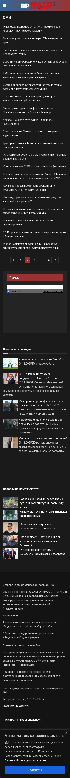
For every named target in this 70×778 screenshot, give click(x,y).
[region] (35, 754)
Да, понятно (35, 769)
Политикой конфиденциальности (25, 760)
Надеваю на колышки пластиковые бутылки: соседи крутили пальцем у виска (42, 503)
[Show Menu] (4, 5)
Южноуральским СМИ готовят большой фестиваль (34, 166)
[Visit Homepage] (37, 5)
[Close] (66, 733)
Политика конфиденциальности (22, 719)
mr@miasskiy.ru (19, 705)
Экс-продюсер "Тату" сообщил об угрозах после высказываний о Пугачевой (40, 541)
